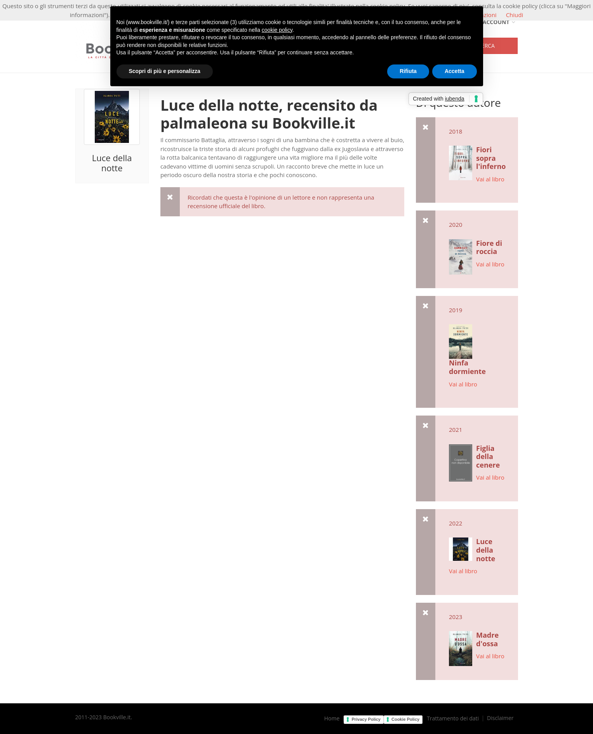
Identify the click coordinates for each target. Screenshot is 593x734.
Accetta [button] (454, 71)
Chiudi (514, 15)
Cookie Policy (405, 719)
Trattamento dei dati (453, 718)
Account (493, 22)
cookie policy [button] (277, 30)
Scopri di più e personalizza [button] (164, 71)
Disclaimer (500, 718)
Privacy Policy (366, 719)
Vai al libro (490, 179)
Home (332, 718)
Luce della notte (112, 163)
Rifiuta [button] (408, 71)
